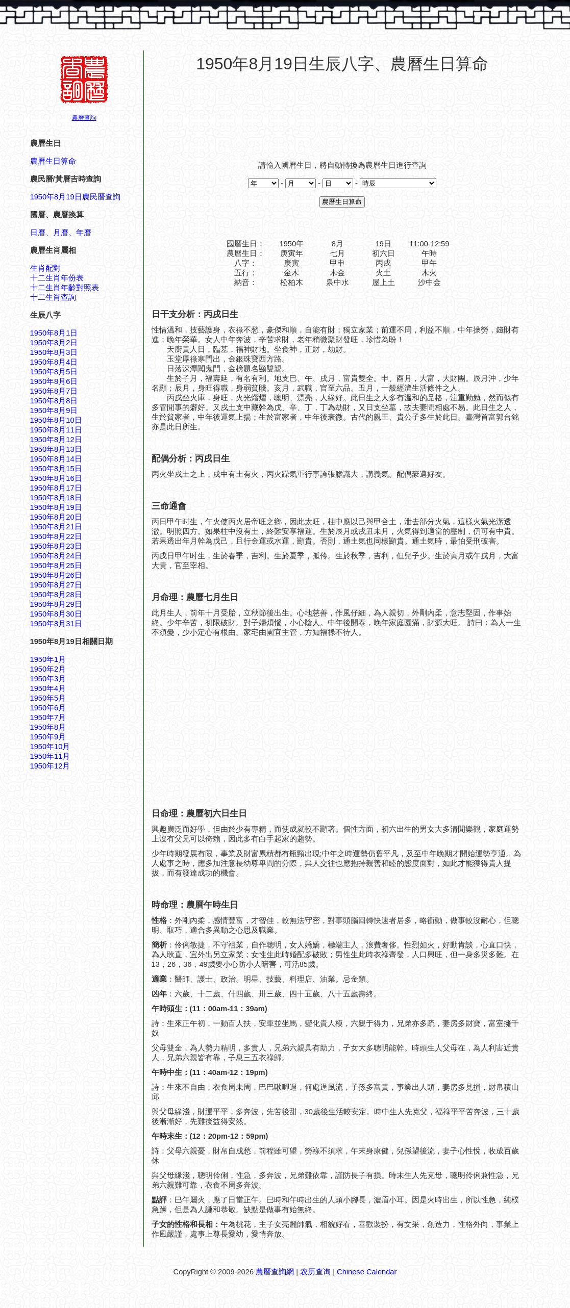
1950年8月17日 (56, 488)
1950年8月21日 (56, 527)
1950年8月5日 (54, 372)
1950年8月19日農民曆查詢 (75, 197)
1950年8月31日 (56, 624)
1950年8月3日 (54, 352)
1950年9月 (48, 737)
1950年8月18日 (56, 498)
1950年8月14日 (56, 459)
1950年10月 (50, 746)
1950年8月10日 (56, 420)
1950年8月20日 (56, 517)
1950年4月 (48, 688)
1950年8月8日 (54, 401)
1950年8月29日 (56, 604)
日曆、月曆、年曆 (60, 232)
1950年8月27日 (56, 585)
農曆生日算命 (53, 161)
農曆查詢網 (275, 1272)
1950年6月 (48, 708)
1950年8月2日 (54, 343)
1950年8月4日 (54, 362)
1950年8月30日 (56, 614)
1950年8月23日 (56, 546)
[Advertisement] (342, 112)
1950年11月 (50, 756)
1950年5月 (48, 698)
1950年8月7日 (54, 391)
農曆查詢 (84, 117)
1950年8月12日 (56, 439)
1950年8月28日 (56, 595)
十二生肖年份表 (57, 278)
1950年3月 (48, 679)
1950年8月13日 (56, 449)
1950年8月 (48, 727)
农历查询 (315, 1272)
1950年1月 (48, 659)
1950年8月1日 (54, 333)
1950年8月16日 (56, 478)
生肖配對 (45, 268)
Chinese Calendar (366, 1272)
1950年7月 (48, 717)
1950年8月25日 (56, 565)
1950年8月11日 (56, 430)
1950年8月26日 (56, 575)
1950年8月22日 (56, 536)
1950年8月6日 (54, 381)
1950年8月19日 (56, 507)
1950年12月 (50, 766)
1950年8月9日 (54, 410)
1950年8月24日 (56, 556)
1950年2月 (48, 669)
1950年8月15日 (56, 469)
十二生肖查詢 (53, 297)
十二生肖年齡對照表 (64, 288)
